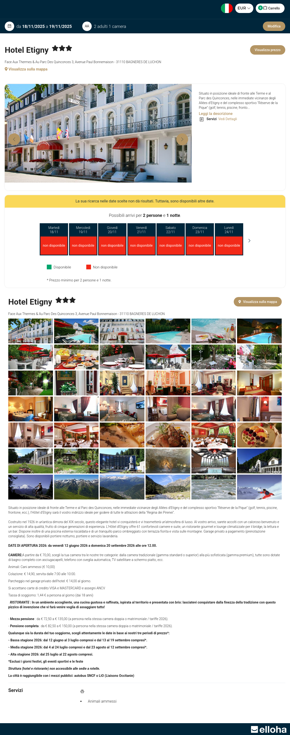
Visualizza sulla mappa (26, 69)
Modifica (274, 26)
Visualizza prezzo (268, 50)
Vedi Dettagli (227, 119)
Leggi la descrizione (216, 113)
